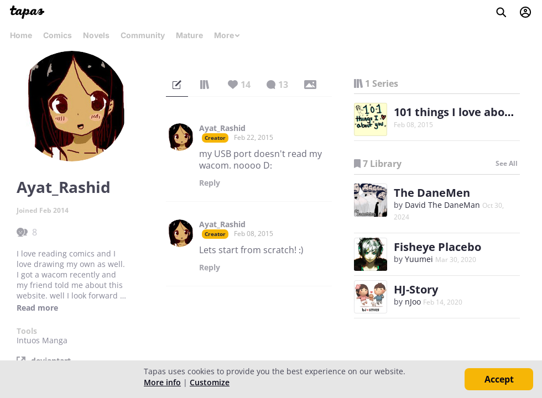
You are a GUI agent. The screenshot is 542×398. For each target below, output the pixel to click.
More (227, 35)
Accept (499, 379)
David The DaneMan (442, 205)
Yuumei (419, 259)
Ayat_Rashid (222, 128)
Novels (96, 35)
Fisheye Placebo (437, 246)
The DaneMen (432, 192)
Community (143, 35)
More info (162, 382)
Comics (57, 35)
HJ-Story (416, 289)
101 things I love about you (466, 111)
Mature (189, 35)
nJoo (413, 301)
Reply (209, 183)
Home (21, 35)
